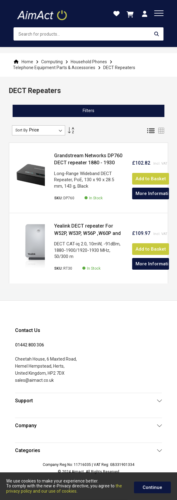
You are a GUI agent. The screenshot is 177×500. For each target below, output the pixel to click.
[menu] (158, 13)
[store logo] (43, 13)
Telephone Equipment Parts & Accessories (54, 67)
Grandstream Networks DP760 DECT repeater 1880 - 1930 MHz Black (88, 163)
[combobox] (88, 34)
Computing (52, 61)
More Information (152, 193)
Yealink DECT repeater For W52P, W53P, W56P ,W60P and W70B (87, 233)
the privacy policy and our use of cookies (64, 488)
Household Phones (89, 61)
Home (27, 61)
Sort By (21, 130)
